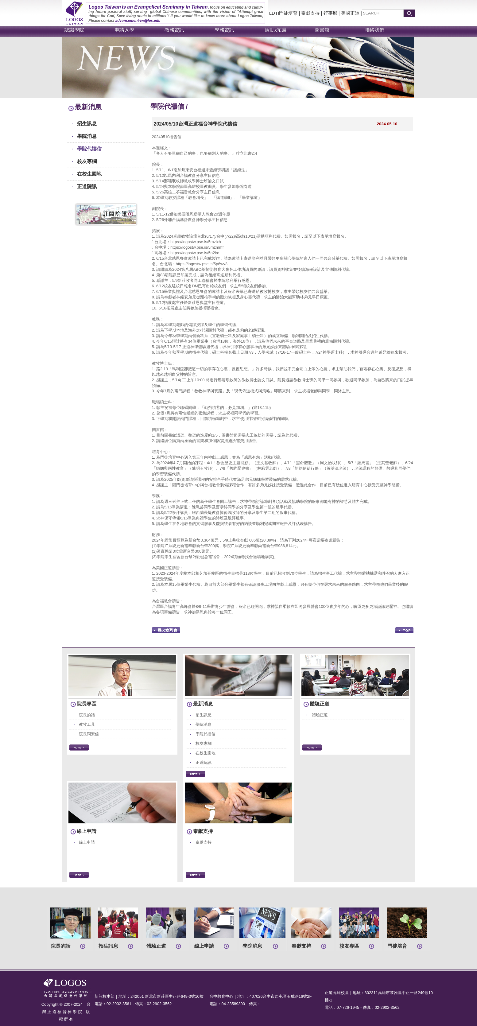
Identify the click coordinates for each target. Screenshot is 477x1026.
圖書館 (322, 30)
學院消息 (87, 136)
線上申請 (86, 831)
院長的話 (87, 715)
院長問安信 (89, 734)
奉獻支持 (310, 13)
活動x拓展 (276, 30)
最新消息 (203, 703)
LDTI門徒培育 (283, 13)
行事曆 (330, 13)
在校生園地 (89, 174)
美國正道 (350, 13)
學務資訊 (224, 30)
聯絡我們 (374, 30)
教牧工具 (87, 724)
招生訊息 (87, 123)
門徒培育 (397, 946)
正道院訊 (87, 186)
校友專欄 (87, 161)
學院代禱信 (89, 148)
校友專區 (349, 946)
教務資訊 (174, 30)
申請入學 (124, 30)
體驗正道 (319, 703)
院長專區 (86, 703)
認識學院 (74, 30)
